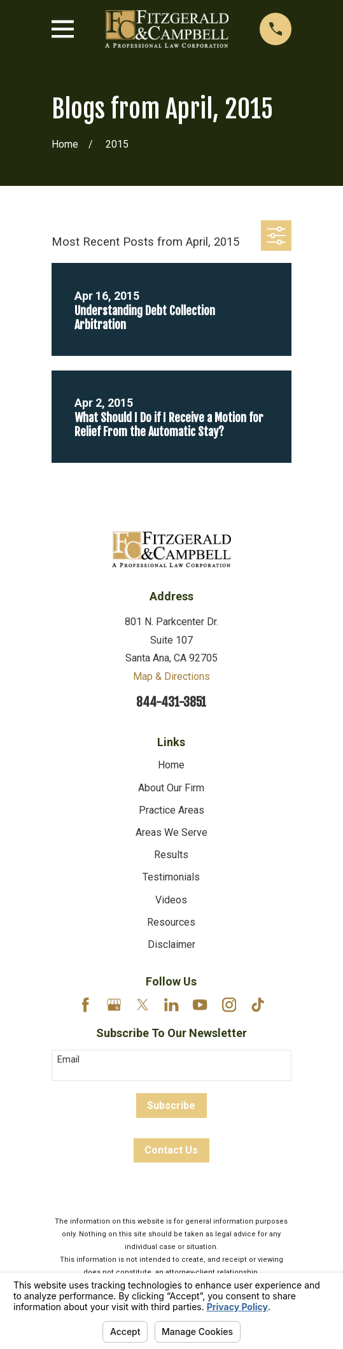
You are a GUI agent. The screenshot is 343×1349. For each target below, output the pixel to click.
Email (68, 1059)
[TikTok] (258, 1005)
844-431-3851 (171, 702)
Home (171, 765)
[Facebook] (85, 1005)
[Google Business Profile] (114, 1005)
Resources (171, 922)
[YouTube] (200, 1005)
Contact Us (171, 1150)
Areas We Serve (171, 832)
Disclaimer (171, 944)
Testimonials (171, 877)
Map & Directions (171, 676)
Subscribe (171, 1105)
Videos (171, 900)
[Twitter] (143, 1005)
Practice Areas (171, 810)
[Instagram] (229, 1005)
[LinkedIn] (171, 1005)
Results (171, 855)
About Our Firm (171, 788)
